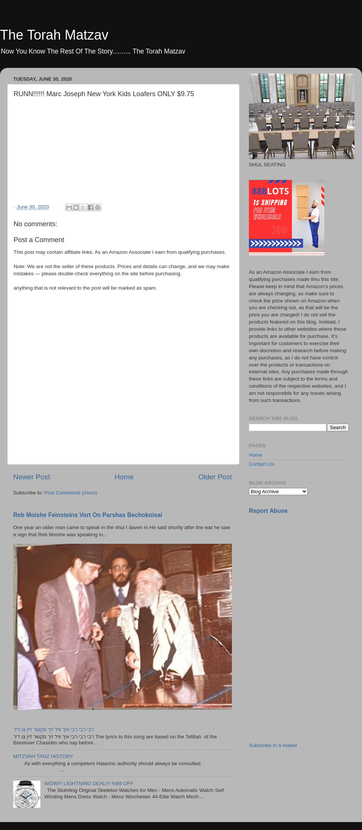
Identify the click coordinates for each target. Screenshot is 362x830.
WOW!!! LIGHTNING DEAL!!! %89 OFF (88, 783)
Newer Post (31, 477)
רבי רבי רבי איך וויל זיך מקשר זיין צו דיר (53, 729)
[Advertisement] (305, 573)
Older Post (215, 477)
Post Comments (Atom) (70, 493)
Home (124, 477)
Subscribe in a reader (273, 745)
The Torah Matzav (54, 35)
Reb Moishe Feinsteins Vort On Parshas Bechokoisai (87, 515)
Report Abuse (268, 511)
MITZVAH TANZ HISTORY (43, 756)
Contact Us (261, 464)
